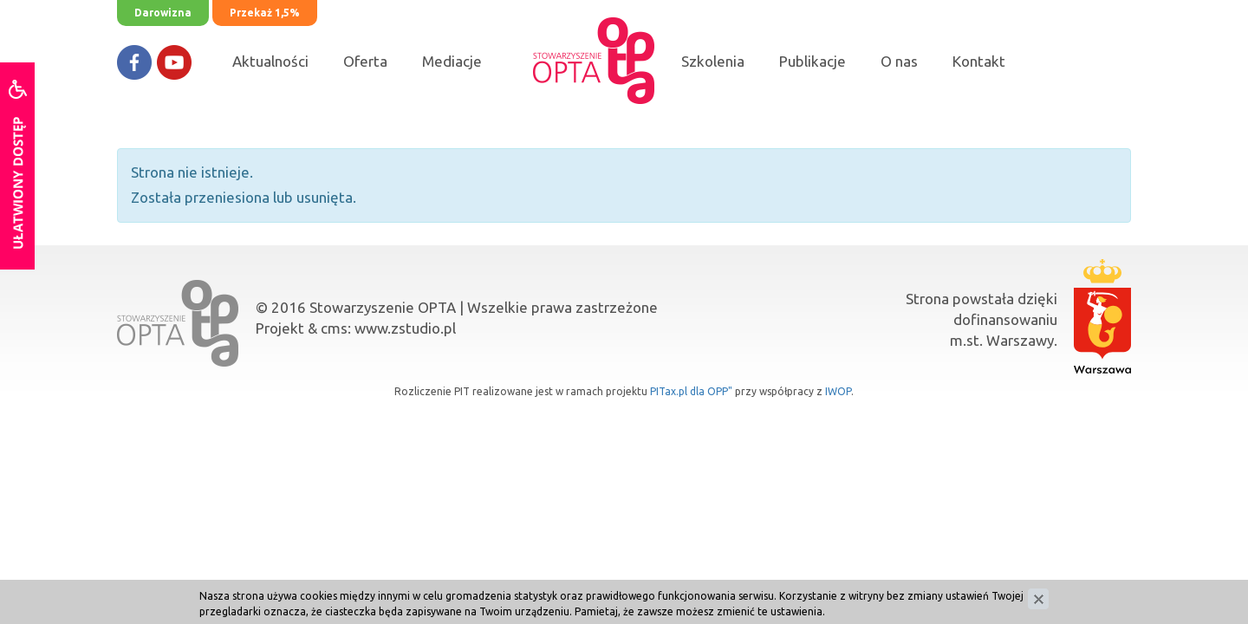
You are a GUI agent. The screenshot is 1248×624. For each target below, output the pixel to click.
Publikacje (812, 61)
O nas (899, 61)
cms (334, 328)
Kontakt (978, 61)
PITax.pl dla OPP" (691, 391)
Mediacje (452, 61)
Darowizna (163, 12)
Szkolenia (712, 61)
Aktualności (270, 61)
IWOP (838, 391)
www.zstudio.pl (405, 328)
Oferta (365, 61)
